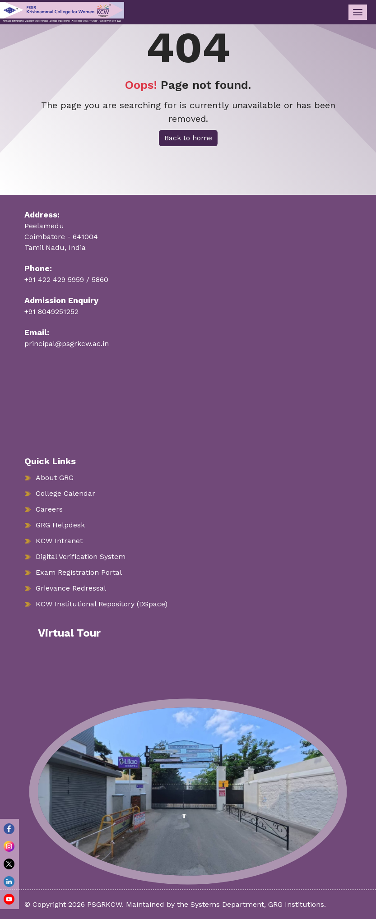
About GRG (55, 477)
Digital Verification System (80, 556)
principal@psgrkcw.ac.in (66, 343)
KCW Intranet (59, 540)
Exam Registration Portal (79, 572)
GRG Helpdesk (60, 525)
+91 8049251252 (51, 311)
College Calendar (65, 493)
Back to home (188, 138)
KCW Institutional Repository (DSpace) (101, 604)
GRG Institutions (296, 904)
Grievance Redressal (71, 588)
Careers (49, 509)
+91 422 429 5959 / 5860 (66, 279)
